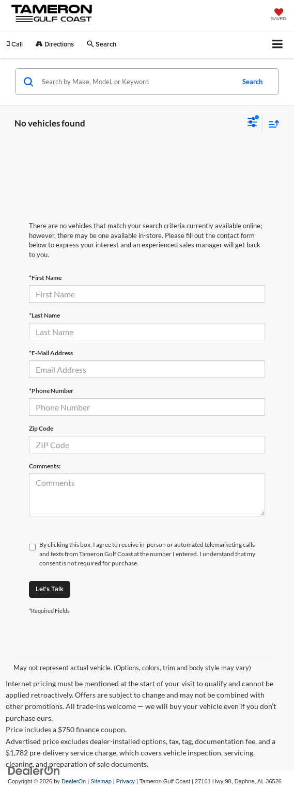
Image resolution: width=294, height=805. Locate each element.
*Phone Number (51, 390)
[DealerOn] (34, 771)
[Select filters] (252, 123)
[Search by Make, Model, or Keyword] (136, 81)
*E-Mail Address (51, 353)
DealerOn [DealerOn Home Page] (73, 781)
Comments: (44, 466)
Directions (55, 44)
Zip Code (41, 428)
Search (252, 81)
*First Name (45, 277)
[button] (14, 44)
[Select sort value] (271, 124)
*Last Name (44, 315)
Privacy (125, 781)
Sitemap (101, 781)
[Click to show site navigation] (277, 44)
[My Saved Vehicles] (278, 15)
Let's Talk (50, 589)
